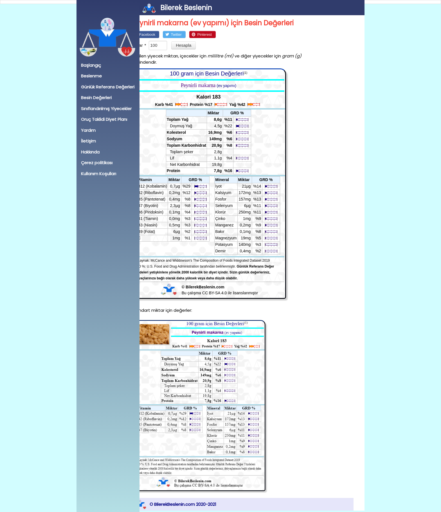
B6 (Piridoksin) (161, 212)
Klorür (231, 212)
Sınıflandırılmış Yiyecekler (106, 109)
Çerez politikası (96, 163)
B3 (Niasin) (158, 225)
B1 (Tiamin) (159, 218)
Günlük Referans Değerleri (107, 87)
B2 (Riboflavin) (162, 192)
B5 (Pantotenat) (162, 199)
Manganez (235, 225)
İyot (229, 186)
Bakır (231, 231)
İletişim (88, 141)
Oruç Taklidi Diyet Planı (104, 119)
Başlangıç (91, 65)
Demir (231, 251)
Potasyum (235, 244)
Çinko (231, 218)
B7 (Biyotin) (159, 205)
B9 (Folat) (157, 231)
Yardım (88, 130)
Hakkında (90, 152)
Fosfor (232, 199)
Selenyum (235, 205)
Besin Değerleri (96, 98)
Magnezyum (237, 238)
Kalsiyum (234, 192)
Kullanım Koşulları (98, 174)
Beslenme (91, 76)
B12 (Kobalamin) (163, 186)
